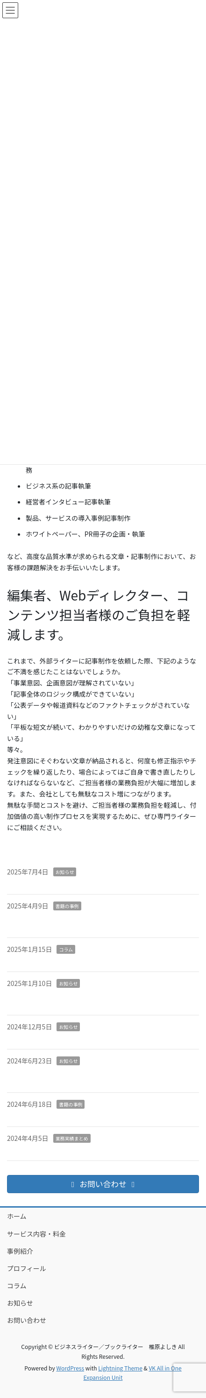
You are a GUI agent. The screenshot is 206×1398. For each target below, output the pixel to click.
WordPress (70, 1368)
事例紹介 (20, 1251)
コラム (66, 949)
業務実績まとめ (72, 1138)
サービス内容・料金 (36, 1233)
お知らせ (65, 871)
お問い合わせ (26, 1320)
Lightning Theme (120, 1368)
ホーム (17, 1216)
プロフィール (26, 1268)
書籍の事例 (67, 905)
